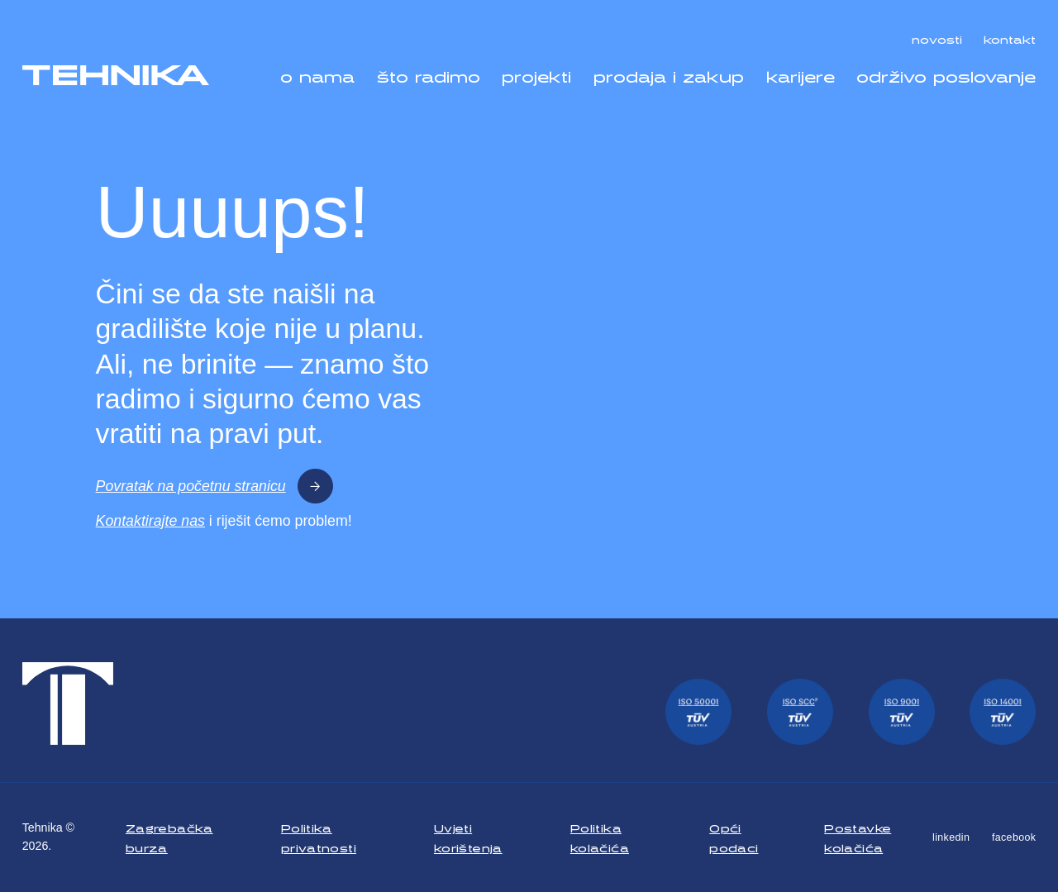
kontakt (1010, 37)
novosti (937, 37)
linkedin (951, 837)
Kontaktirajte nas (150, 521)
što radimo (428, 74)
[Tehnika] (116, 75)
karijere (800, 74)
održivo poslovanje (946, 74)
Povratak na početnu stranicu (214, 486)
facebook (1014, 837)
